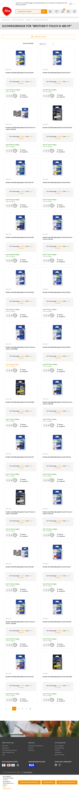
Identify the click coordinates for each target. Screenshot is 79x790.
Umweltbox (58, 752)
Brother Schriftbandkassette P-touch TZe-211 (57, 73)
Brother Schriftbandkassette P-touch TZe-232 (20, 567)
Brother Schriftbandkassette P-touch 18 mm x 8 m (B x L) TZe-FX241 (20, 513)
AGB (3, 755)
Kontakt (30, 748)
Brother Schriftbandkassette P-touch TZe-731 (20, 182)
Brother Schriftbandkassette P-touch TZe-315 (20, 457)
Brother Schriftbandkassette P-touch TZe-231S (57, 622)
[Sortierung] (46, 44)
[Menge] (9, 96)
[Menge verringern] (7, 96)
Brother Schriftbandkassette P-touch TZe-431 (20, 677)
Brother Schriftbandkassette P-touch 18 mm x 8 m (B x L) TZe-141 (57, 513)
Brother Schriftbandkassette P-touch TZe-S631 (20, 402)
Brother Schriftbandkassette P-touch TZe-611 (57, 182)
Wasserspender (59, 748)
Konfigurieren (48, 782)
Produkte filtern (38, 37)
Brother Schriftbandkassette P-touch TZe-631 (20, 73)
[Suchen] (44, 11)
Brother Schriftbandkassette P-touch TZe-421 (57, 567)
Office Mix (5, 746)
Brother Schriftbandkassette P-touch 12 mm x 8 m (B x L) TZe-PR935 (20, 348)
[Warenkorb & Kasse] (68, 11)
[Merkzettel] (57, 11)
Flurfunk (57, 750)
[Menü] (74, 11)
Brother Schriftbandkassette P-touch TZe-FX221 (57, 127)
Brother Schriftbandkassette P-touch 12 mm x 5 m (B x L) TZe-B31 (20, 622)
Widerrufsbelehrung (8, 752)
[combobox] (28, 11)
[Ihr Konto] (72, 4)
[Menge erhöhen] (11, 96)
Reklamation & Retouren (35, 746)
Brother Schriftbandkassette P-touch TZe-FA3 (20, 292)
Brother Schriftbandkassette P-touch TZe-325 (20, 237)
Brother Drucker (59, 755)
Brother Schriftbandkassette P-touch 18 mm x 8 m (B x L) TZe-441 (20, 128)
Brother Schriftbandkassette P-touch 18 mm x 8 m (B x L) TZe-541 (57, 238)
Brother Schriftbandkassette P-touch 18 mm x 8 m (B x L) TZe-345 (57, 403)
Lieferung (31, 750)
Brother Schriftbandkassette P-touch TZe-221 (57, 347)
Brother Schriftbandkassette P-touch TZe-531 (57, 292)
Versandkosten (28, 772)
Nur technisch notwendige (29, 782)
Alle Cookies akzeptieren (66, 782)
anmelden (22, 81)
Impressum (5, 748)
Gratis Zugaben (59, 746)
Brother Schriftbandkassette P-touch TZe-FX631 (57, 677)
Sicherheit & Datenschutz (9, 750)
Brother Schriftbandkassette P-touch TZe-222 (57, 457)
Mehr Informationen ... (7, 787)
